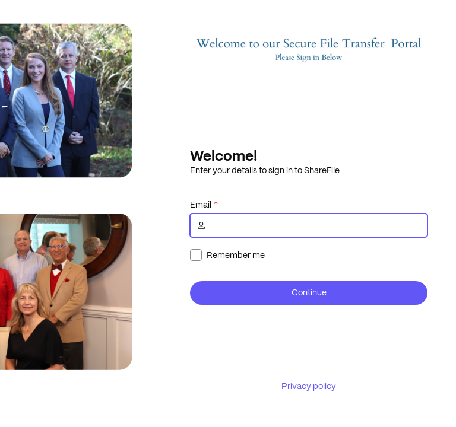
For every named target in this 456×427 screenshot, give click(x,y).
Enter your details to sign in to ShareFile (265, 170)
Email (200, 204)
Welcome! (223, 155)
